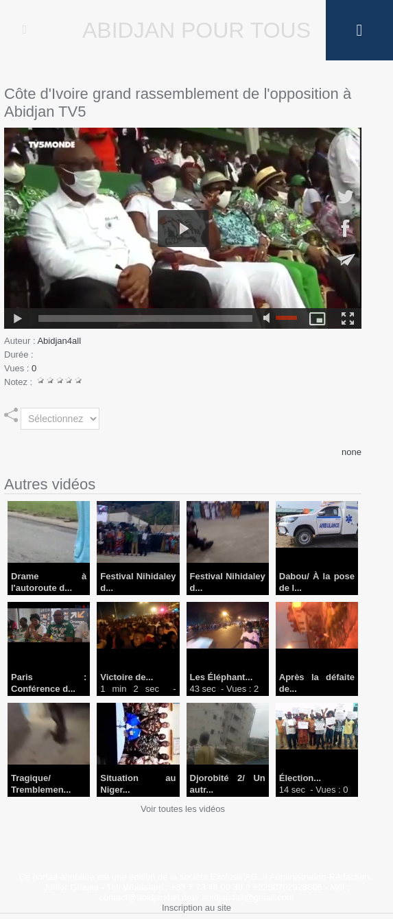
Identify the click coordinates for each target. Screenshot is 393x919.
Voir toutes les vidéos (183, 809)
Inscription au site (196, 908)
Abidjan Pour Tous (196, 30)
